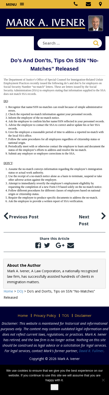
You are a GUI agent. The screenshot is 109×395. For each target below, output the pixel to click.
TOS (65, 315)
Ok (54, 387)
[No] (103, 380)
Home (23, 315)
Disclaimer (83, 315)
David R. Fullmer (91, 351)
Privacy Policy (45, 315)
